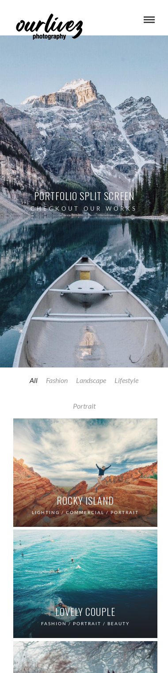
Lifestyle (126, 380)
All (34, 380)
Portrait (84, 406)
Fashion (57, 380)
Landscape (91, 380)
